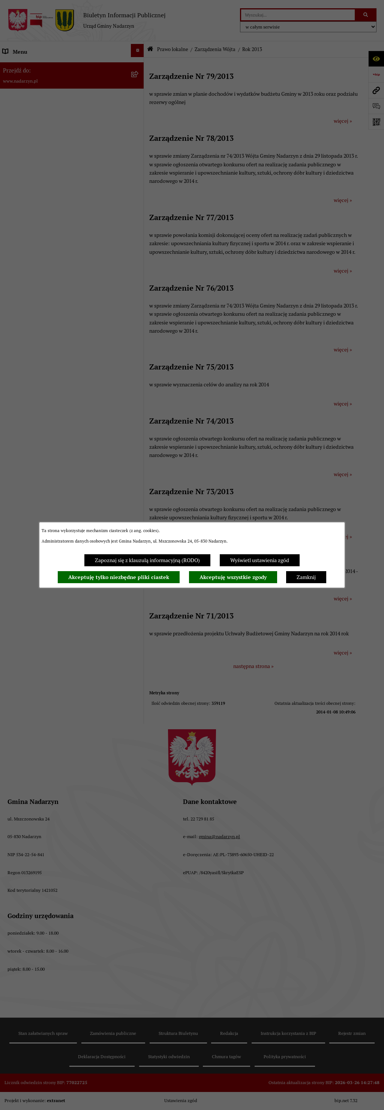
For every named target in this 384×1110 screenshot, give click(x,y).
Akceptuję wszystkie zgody (233, 577)
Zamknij (306, 577)
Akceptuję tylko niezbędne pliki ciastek (118, 577)
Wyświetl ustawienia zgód (259, 560)
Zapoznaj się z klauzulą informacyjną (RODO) (147, 560)
